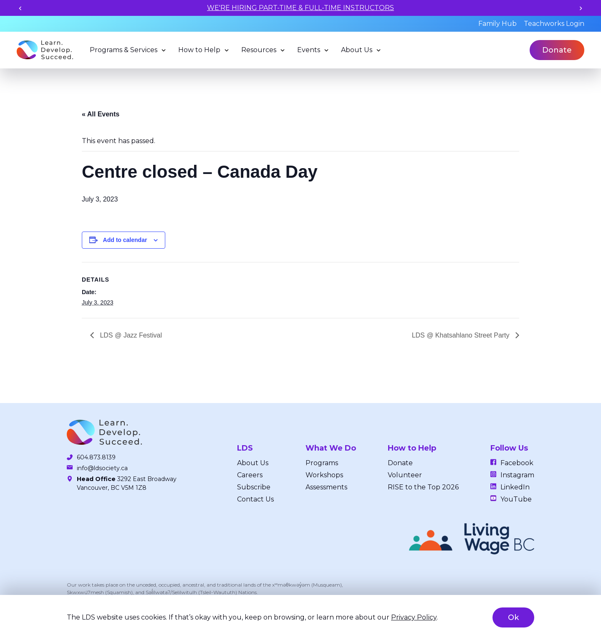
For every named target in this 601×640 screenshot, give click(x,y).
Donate (557, 50)
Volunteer (405, 475)
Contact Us (255, 499)
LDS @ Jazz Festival (130, 335)
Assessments (326, 487)
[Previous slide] (20, 8)
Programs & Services (123, 50)
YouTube (516, 499)
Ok (513, 617)
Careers (250, 475)
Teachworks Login (554, 24)
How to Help (199, 50)
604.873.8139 (96, 457)
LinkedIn (515, 487)
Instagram (517, 475)
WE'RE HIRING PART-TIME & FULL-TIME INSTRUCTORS (300, 8)
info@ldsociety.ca (102, 468)
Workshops (324, 475)
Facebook (516, 463)
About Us (356, 50)
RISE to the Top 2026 (423, 487)
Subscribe (253, 487)
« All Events (100, 114)
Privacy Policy (414, 617)
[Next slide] (580, 8)
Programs (322, 463)
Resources (258, 50)
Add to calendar (125, 240)
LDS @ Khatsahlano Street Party (461, 335)
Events (308, 50)
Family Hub (497, 24)
